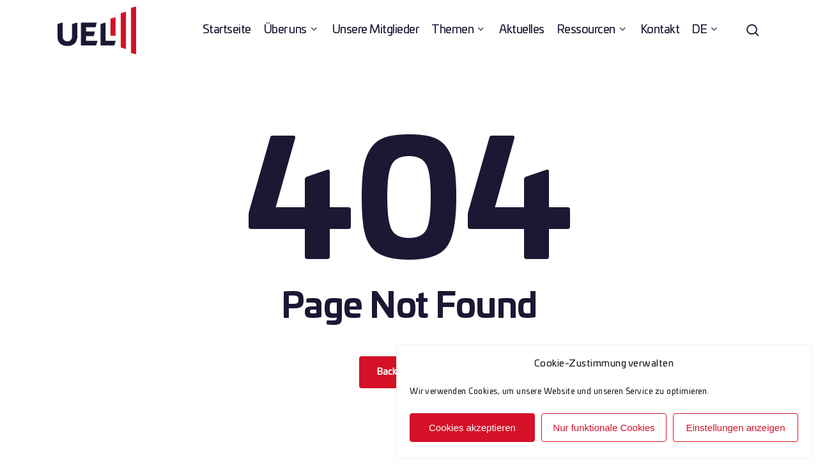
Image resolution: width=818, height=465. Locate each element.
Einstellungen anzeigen (735, 427)
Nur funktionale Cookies (603, 427)
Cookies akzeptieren (472, 427)
